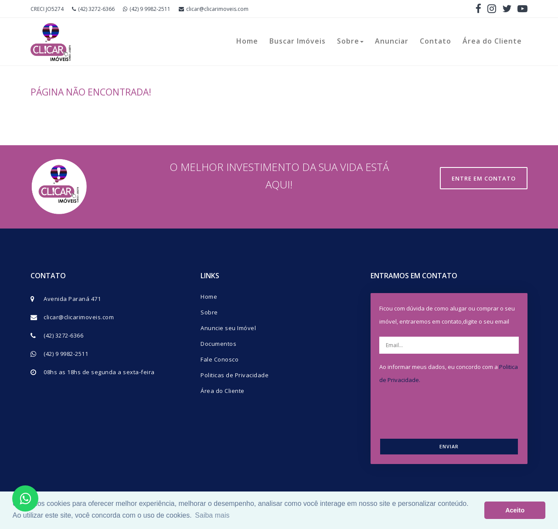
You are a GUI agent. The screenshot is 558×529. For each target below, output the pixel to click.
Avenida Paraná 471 (72, 299)
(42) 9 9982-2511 (146, 9)
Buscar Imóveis (297, 41)
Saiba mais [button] (212, 515)
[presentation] (452, 410)
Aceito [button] (514, 510)
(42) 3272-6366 (93, 9)
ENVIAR (449, 446)
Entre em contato (484, 178)
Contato (435, 41)
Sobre (350, 41)
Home (247, 41)
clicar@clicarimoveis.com (213, 9)
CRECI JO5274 (47, 9)
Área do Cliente (492, 41)
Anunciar (391, 41)
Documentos (218, 344)
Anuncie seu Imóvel (228, 328)
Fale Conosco (219, 359)
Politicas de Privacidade (235, 375)
